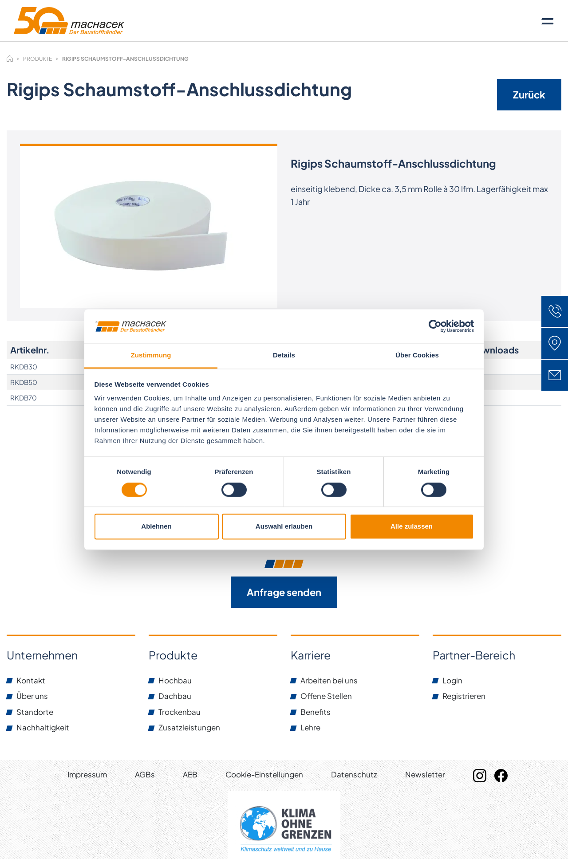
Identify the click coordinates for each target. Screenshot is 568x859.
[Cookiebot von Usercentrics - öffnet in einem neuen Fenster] (435, 326)
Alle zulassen (411, 526)
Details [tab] (284, 355)
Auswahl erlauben (284, 526)
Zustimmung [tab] (151, 355)
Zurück (529, 94)
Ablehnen (156, 526)
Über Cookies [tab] (417, 355)
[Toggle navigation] (547, 20)
